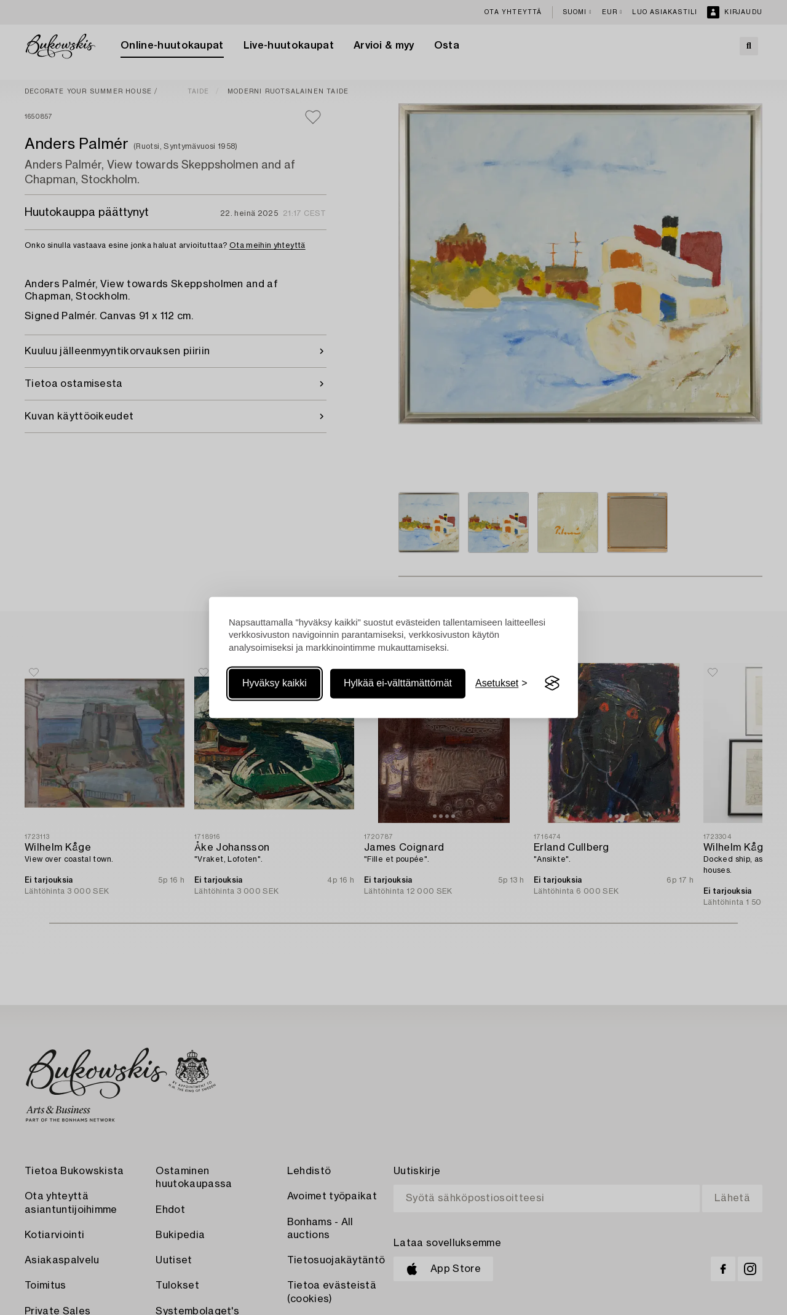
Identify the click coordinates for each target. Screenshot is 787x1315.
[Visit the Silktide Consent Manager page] (552, 683)
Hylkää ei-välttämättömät (398, 683)
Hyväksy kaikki (274, 683)
